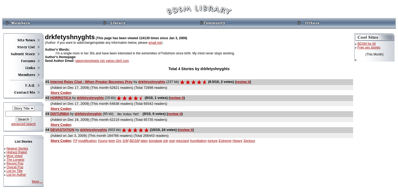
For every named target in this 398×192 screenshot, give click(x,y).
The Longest (15, 160)
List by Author (16, 175)
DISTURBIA (59, 114)
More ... (37, 181)
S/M (125, 141)
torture (213, 141)
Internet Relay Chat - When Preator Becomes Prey (91, 82)
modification (87, 141)
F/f (75, 141)
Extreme (225, 141)
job (165, 141)
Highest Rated (16, 152)
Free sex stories (368, 47)
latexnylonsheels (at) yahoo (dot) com (102, 61)
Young (102, 141)
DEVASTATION (62, 130)
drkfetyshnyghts (151, 82)
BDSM (134, 141)
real (172, 141)
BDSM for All (366, 44)
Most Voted (14, 156)
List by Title (14, 171)
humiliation (198, 141)
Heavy (237, 141)
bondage (156, 141)
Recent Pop (14, 163)
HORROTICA (60, 98)
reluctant (182, 141)
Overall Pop (14, 167)
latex (144, 141)
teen (112, 141)
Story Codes (61, 93)
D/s (119, 141)
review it (243, 82)
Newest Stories (17, 148)
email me (155, 43)
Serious (249, 141)
